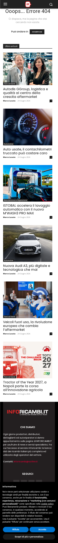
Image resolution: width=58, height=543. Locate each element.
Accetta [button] (42, 529)
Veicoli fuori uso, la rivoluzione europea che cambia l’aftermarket (27, 326)
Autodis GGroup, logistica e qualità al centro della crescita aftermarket (25, 93)
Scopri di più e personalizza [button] (29, 536)
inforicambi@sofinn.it (26, 461)
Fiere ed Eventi (9, 84)
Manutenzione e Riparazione (15, 200)
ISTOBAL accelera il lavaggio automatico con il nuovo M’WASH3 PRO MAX (26, 209)
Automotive (8, 144)
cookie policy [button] (47, 504)
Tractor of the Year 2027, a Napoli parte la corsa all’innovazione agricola (25, 386)
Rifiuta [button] (15, 529)
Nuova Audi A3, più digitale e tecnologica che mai (26, 268)
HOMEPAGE (37, 32)
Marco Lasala (9, 101)
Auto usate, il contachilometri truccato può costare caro (27, 151)
